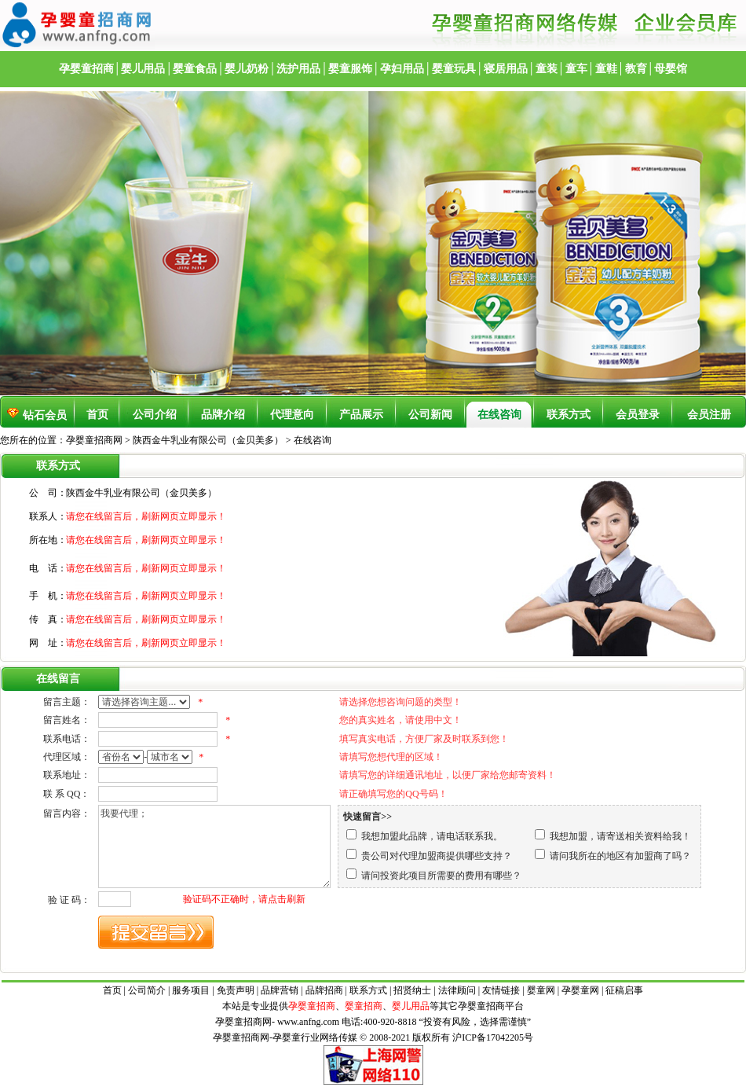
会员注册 (709, 414)
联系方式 (569, 414)
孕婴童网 (580, 990)
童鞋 (606, 69)
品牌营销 (279, 990)
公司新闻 (430, 414)
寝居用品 (506, 69)
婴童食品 (195, 69)
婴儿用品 (143, 69)
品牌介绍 (223, 414)
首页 (97, 414)
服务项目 (191, 990)
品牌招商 (324, 990)
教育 (636, 69)
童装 (547, 69)
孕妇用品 (402, 69)
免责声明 (235, 990)
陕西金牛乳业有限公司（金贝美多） (209, 440)
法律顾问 (457, 990)
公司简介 (147, 990)
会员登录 (638, 414)
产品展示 (361, 414)
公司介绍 (155, 414)
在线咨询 (499, 414)
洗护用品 (298, 69)
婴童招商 (363, 1006)
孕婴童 (472, 1006)
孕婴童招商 (86, 69)
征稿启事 (624, 990)
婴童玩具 (454, 69)
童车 (576, 69)
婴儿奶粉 (247, 69)
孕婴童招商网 (94, 440)
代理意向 (292, 414)
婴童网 (541, 990)
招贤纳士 (412, 990)
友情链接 (501, 990)
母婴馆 (670, 69)
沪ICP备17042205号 (492, 1037)
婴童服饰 (350, 69)
